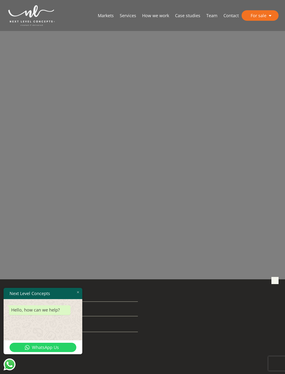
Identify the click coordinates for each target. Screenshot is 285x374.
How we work (155, 15)
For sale (261, 15)
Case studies (187, 15)
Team (212, 15)
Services (128, 15)
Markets (106, 15)
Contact (231, 15)
